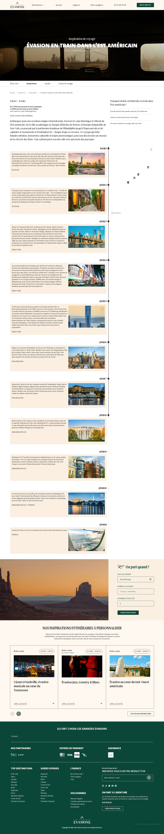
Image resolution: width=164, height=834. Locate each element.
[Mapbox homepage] (116, 213)
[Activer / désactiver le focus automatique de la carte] (151, 149)
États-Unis (14, 84)
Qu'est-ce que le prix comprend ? (21, 115)
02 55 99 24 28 (120, 5)
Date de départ (124, 574)
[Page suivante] (18, 713)
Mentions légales (76, 799)
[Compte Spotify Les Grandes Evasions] (109, 786)
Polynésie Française (18, 801)
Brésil (13, 788)
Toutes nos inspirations (140, 714)
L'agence (76, 5)
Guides (47, 84)
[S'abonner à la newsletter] (149, 777)
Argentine (14, 790)
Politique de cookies (77, 804)
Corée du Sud (15, 798)
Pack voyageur (75, 777)
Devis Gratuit (145, 5)
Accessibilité (74, 807)
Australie (14, 785)
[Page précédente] (12, 713)
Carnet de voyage (66, 84)
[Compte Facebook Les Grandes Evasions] (112, 786)
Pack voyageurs (96, 5)
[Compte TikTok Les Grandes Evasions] (106, 786)
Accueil (59, 5)
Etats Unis (22, 93)
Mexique (14, 782)
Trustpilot (14, 736)
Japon (13, 777)
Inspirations (32, 84)
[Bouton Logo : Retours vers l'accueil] (17, 5)
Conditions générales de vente (81, 801)
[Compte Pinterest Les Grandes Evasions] (116, 786)
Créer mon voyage (128, 613)
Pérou (13, 793)
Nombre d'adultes (126, 598)
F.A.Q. (72, 779)
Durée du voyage (125, 586)
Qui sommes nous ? (76, 774)
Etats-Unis (14, 774)
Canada (13, 779)
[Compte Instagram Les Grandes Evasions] (103, 786)
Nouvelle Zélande (17, 796)
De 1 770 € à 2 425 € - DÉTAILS (147, 825)
